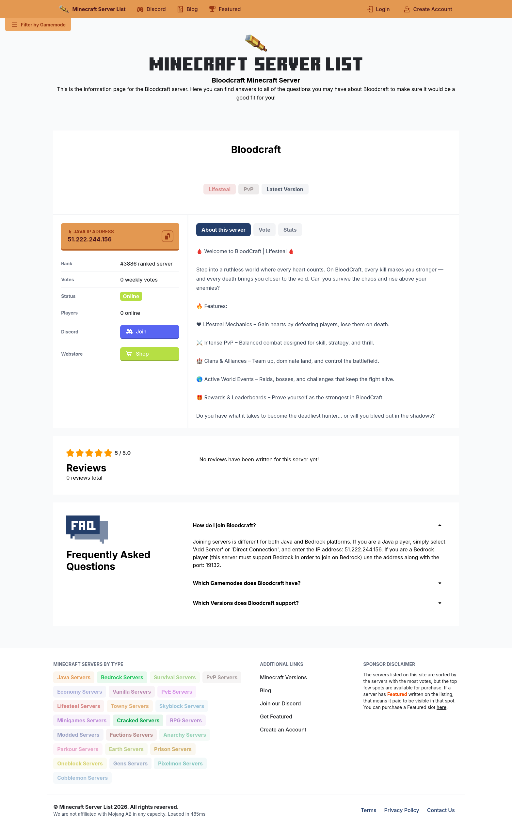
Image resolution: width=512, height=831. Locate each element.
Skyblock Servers (181, 705)
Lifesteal (220, 189)
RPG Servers (185, 720)
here (441, 707)
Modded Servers (78, 734)
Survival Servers (174, 677)
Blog (265, 690)
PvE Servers (176, 691)
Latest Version (285, 189)
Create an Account (283, 729)
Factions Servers (131, 734)
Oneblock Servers (80, 763)
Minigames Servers (81, 720)
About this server (223, 229)
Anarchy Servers (184, 734)
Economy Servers (79, 691)
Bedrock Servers (122, 677)
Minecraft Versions (283, 677)
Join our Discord (280, 703)
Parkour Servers (77, 748)
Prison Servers (173, 748)
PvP (248, 189)
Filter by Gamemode (38, 25)
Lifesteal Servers (78, 705)
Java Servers (73, 677)
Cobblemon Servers (82, 777)
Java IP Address (91, 231)
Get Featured (276, 716)
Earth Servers (126, 748)
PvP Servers (221, 677)
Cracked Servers (138, 720)
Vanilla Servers (131, 691)
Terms (368, 810)
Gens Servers (130, 763)
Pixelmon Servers (180, 763)
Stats (289, 229)
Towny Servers (129, 705)
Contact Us (441, 810)
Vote (264, 229)
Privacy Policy (401, 810)
